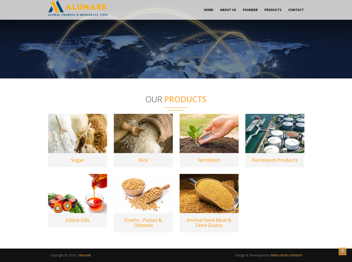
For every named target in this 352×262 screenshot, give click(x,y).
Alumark (85, 255)
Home (208, 10)
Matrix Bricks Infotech (286, 255)
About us (228, 10)
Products (273, 10)
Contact (296, 10)
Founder (250, 10)
